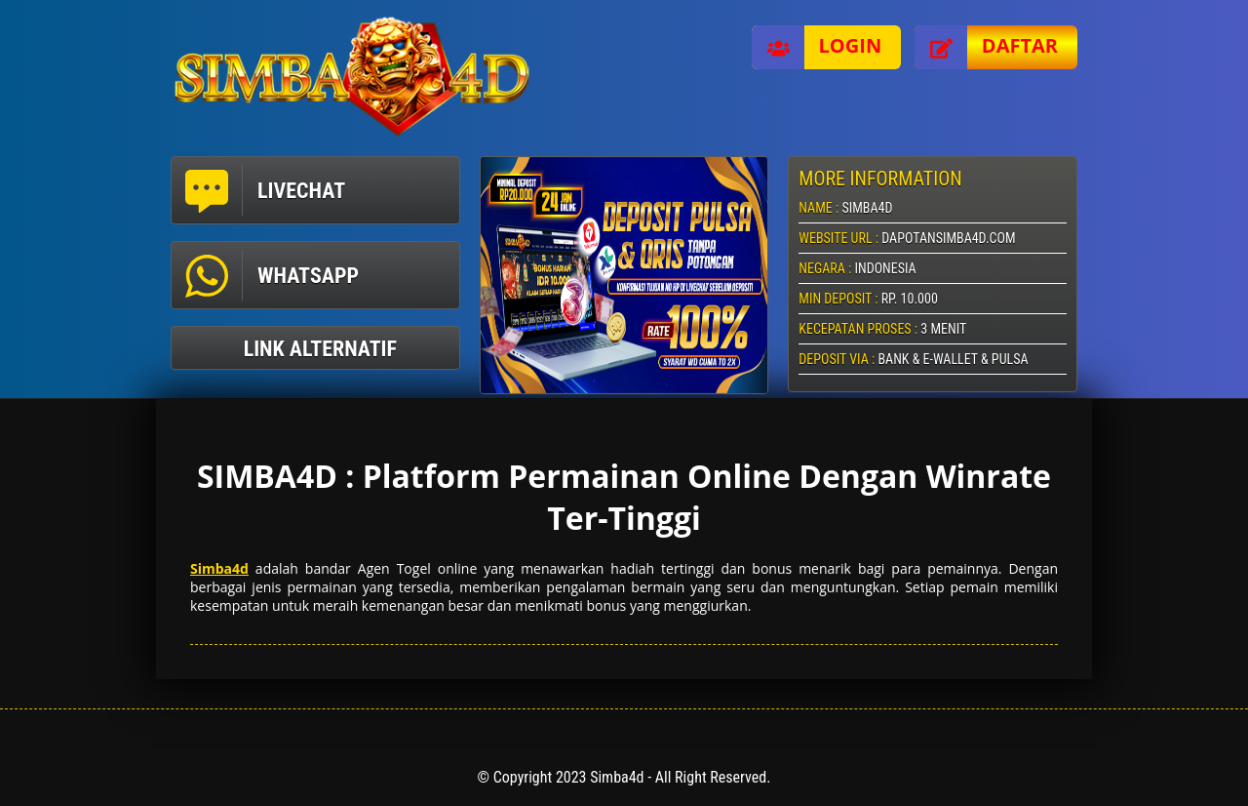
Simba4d (219, 568)
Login (817, 47)
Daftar (986, 47)
